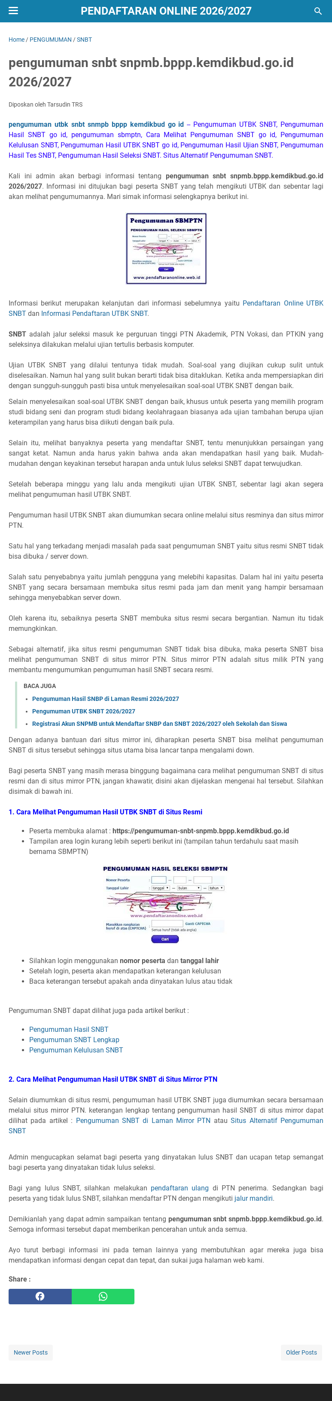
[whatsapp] (103, 1296)
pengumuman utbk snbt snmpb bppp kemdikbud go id (96, 124)
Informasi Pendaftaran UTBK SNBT (94, 313)
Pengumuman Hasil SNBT (69, 1029)
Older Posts (301, 1352)
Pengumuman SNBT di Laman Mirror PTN (143, 1121)
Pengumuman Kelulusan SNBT (76, 1050)
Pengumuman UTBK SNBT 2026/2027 (83, 711)
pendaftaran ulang (180, 1188)
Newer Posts (31, 1352)
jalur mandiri (254, 1198)
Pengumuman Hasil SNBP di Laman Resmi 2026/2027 (105, 698)
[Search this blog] (318, 11)
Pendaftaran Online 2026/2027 (166, 11)
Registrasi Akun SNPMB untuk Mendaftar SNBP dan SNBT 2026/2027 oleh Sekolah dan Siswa (159, 723)
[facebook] (40, 1296)
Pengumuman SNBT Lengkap (74, 1040)
